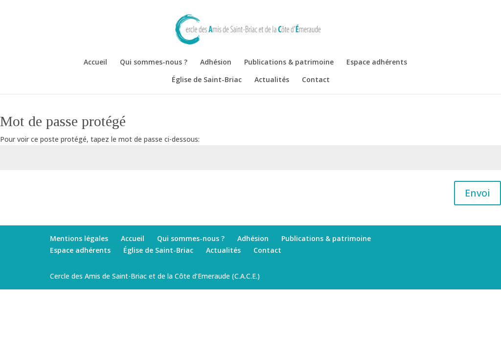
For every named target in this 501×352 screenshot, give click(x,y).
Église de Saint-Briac (207, 80)
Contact (316, 80)
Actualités (271, 80)
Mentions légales (79, 238)
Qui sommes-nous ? (153, 62)
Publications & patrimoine (289, 62)
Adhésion (215, 62)
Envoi (477, 192)
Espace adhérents (376, 62)
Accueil (95, 62)
